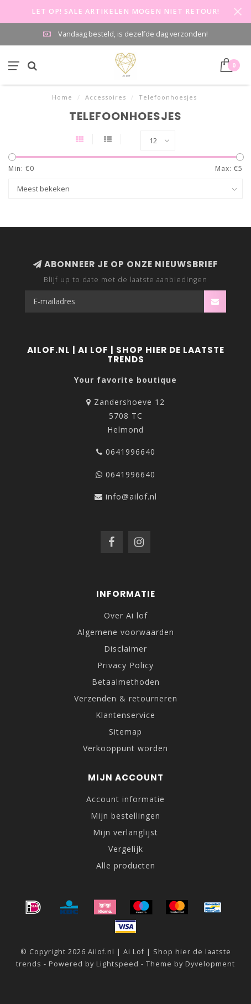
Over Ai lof (126, 615)
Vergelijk (125, 849)
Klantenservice (125, 715)
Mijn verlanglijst (125, 832)
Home (62, 97)
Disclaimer (125, 648)
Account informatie (125, 799)
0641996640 (130, 451)
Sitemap (125, 731)
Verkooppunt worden (125, 748)
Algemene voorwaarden (125, 632)
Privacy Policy (125, 665)
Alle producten (125, 865)
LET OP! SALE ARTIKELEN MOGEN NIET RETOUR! (125, 11)
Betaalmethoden (126, 682)
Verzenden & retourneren (125, 698)
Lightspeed (117, 964)
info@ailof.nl (131, 496)
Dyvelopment (210, 964)
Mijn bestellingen (125, 815)
